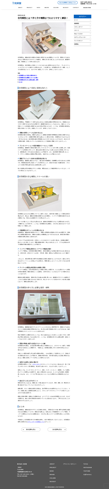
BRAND (47, 7)
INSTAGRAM (87, 467)
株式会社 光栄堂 (22, 464)
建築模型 (76, 23)
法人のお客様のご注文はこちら (67, 2)
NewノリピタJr (78, 33)
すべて (76, 20)
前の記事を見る (30, 429)
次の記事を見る (57, 429)
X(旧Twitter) (87, 474)
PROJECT (29, 7)
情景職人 (76, 44)
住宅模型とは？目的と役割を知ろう (28, 75)
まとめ (20, 82)
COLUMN (56, 7)
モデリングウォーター (80, 37)
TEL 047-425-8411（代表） (26, 474)
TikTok (85, 464)
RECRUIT (66, 7)
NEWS (38, 7)
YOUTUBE (86, 471)
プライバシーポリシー (69, 464)
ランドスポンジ (78, 40)
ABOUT (20, 7)
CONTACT (76, 7)
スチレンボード (78, 27)
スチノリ (76, 30)
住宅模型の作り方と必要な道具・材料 (28, 79)
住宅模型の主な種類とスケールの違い (28, 77)
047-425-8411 (86, 2)
